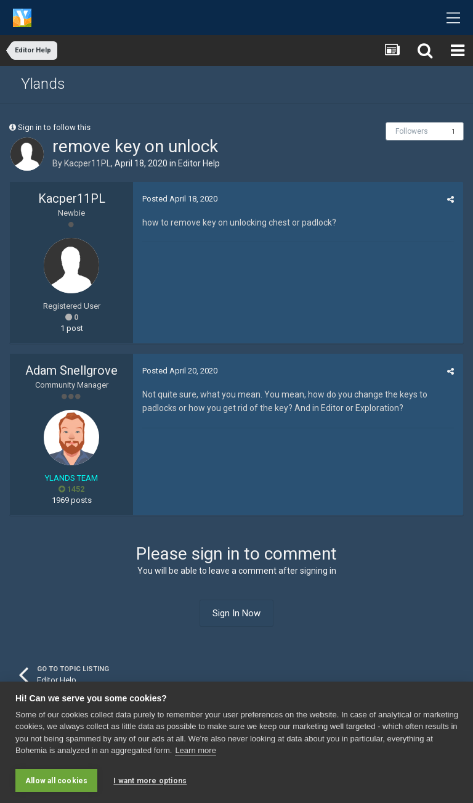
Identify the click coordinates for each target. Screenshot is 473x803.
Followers (411, 131)
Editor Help (199, 163)
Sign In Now (236, 613)
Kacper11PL (87, 163)
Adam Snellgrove (71, 370)
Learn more (195, 751)
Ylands (43, 83)
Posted (179, 198)
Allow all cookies (56, 781)
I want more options (150, 781)
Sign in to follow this (54, 127)
